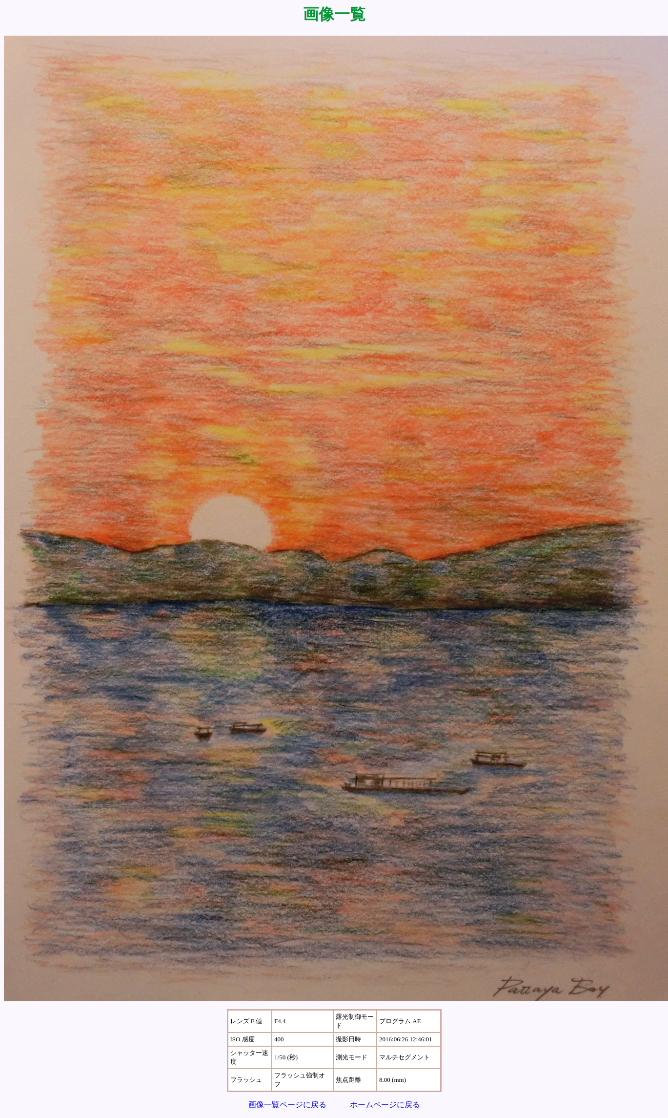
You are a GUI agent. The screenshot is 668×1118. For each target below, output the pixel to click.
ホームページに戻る (385, 1104)
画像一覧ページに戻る (287, 1104)
